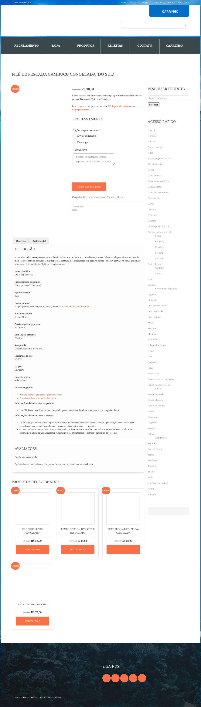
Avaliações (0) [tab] (39, 241)
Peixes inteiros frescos (159, 384)
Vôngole (152, 494)
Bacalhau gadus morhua (159, 158)
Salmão (151, 433)
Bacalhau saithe (155, 164)
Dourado (152, 220)
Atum (150, 152)
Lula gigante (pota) (157, 305)
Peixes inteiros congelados (161, 379)
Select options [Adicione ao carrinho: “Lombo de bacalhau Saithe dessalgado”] (77, 550)
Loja (56, 45)
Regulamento (26, 45)
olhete (158, 388)
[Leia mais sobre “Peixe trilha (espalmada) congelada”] (123, 549)
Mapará (159, 252)
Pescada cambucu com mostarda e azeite (37, 398)
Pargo (150, 367)
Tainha (151, 454)
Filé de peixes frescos (158, 226)
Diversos (152, 215)
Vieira (151, 488)
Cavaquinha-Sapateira (166, 288)
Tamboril (152, 466)
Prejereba (152, 422)
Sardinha (152, 443)
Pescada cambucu (115, 197)
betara (158, 235)
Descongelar (81, 142)
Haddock (159, 247)
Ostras (151, 350)
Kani (150, 279)
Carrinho (174, 45)
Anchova (152, 141)
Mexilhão (152, 333)
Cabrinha (159, 241)
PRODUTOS (85, 45)
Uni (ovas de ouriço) (158, 483)
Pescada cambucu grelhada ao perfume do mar (40, 394)
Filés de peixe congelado (94, 197)
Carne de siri (154, 198)
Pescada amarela (156, 394)
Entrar (134, 3)
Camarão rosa (154, 186)
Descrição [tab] (21, 241)
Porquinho (153, 416)
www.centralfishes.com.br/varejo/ (74, 306)
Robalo (151, 428)
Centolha (159, 267)
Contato (144, 45)
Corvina (152, 209)
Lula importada (155, 311)
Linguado (152, 299)
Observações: (80, 149)
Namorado (153, 339)
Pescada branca (155, 400)
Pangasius (153, 362)
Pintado (159, 258)
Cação (151, 169)
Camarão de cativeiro (158, 181)
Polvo (150, 411)
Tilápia (151, 471)
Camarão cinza (155, 175)
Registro (124, 3)
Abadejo (152, 130)
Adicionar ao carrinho (89, 187)
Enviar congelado (84, 136)
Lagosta (151, 284)
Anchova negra (155, 147)
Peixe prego (153, 373)
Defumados (161, 437)
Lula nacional (154, 316)
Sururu (158, 273)
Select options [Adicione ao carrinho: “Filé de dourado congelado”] (32, 550)
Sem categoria (155, 449)
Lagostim (152, 294)
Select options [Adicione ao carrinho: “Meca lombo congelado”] (32, 621)
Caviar (151, 203)
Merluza (152, 328)
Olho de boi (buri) (156, 345)
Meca (150, 322)
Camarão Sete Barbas (158, 192)
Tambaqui (153, 460)
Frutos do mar (155, 264)
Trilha (151, 477)
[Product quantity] (77, 178)
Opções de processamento (87, 130)
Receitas (115, 45)
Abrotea (152, 135)
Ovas (150, 356)
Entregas (145, 3)
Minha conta (183, 3)
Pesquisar (153, 104)
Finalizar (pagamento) (163, 3)
